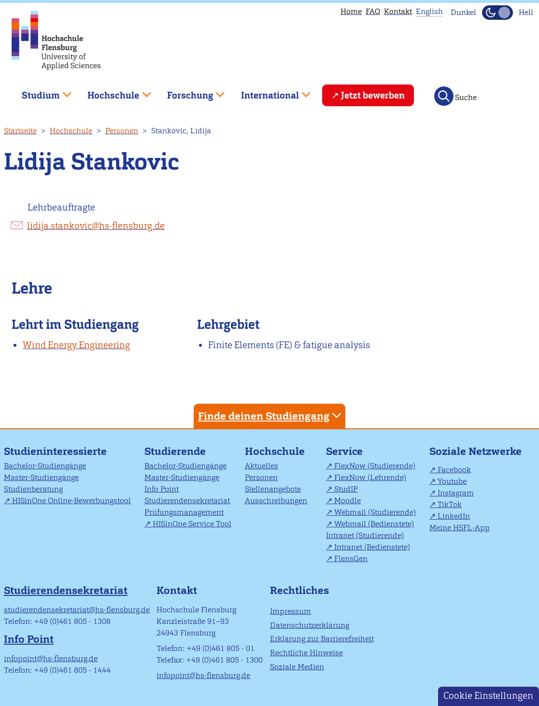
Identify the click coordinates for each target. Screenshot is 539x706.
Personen (121, 131)
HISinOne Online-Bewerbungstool (71, 500)
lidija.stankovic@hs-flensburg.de (96, 226)
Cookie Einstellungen (488, 696)
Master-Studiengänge (41, 477)
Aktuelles (261, 466)
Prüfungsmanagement (184, 512)
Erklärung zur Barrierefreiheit (322, 639)
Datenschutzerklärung (309, 625)
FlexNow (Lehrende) (370, 477)
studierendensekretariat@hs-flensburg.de (77, 610)
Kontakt (398, 11)
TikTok (450, 504)
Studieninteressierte (55, 451)
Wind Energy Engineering (76, 345)
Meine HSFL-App (459, 527)
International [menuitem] (269, 91)
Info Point (161, 489)
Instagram (456, 493)
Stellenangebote (273, 489)
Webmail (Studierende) (375, 512)
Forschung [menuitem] (189, 91)
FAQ (373, 11)
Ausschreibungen (276, 500)
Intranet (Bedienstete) (372, 547)
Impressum (290, 611)
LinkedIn (454, 516)
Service (344, 451)
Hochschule (71, 131)
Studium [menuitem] (39, 91)
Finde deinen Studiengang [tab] (271, 415)
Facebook (454, 470)
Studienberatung (33, 489)
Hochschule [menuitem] (112, 91)
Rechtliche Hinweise (306, 653)
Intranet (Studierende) (365, 535)
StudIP (346, 489)
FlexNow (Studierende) (374, 466)
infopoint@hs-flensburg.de (51, 658)
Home (351, 11)
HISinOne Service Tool (192, 524)
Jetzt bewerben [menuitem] (373, 95)
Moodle (347, 500)
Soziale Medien (297, 667)
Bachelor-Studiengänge (45, 466)
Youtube (452, 481)
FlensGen (351, 558)
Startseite (20, 131)
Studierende (175, 451)
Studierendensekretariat (187, 500)
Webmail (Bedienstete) (374, 524)
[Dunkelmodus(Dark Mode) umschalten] (497, 12)
